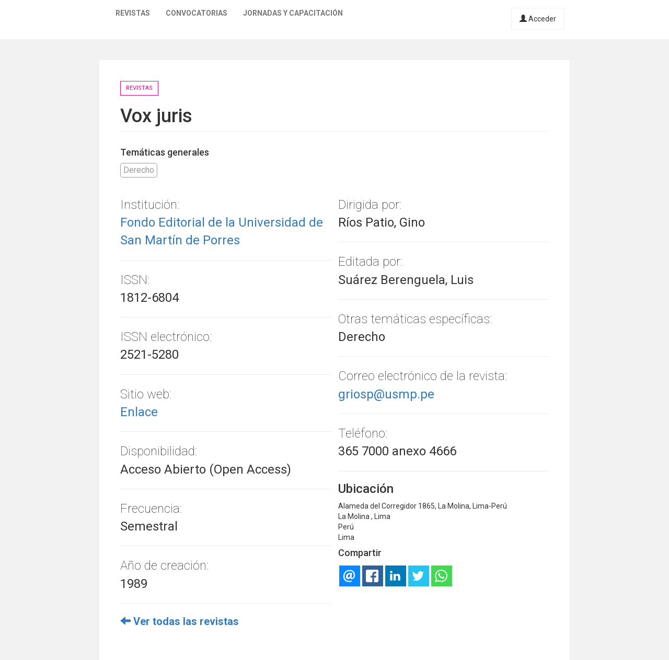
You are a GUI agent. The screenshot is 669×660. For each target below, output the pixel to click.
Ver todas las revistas (179, 621)
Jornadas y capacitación (293, 13)
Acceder (538, 19)
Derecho (138, 170)
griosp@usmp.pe (386, 394)
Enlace (139, 412)
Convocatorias (196, 13)
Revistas (133, 13)
